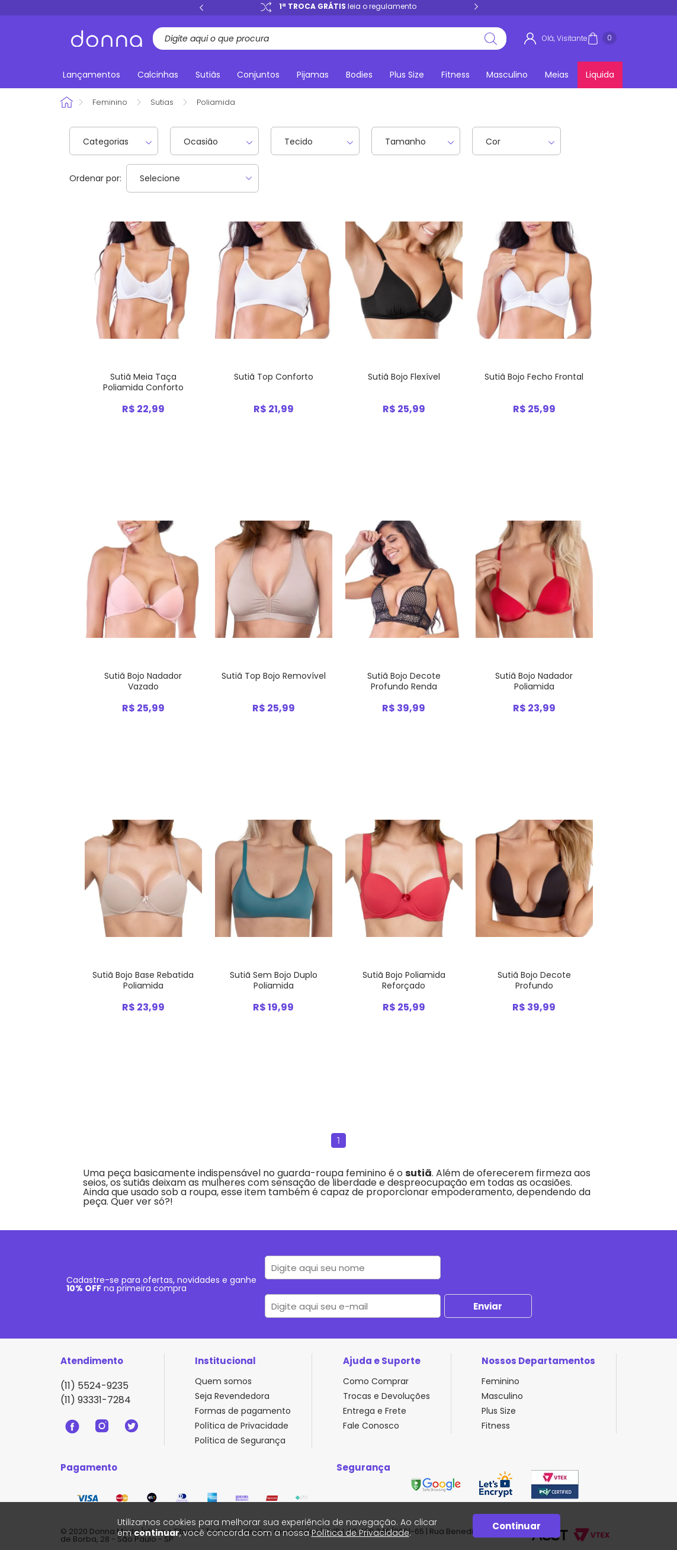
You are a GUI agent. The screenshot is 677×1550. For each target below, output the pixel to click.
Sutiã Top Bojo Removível (274, 676)
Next (476, 7)
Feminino (109, 102)
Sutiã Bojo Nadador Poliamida (534, 681)
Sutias (162, 102)
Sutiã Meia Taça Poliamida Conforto (143, 382)
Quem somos (223, 1381)
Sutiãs (207, 75)
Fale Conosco (371, 1426)
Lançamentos (91, 75)
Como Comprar (376, 1381)
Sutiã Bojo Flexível (404, 377)
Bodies (359, 75)
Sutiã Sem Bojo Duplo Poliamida (273, 980)
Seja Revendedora (232, 1396)
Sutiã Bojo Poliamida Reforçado (403, 980)
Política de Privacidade (241, 1426)
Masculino (507, 75)
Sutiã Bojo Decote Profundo (534, 980)
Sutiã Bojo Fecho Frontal (534, 377)
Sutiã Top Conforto (273, 377)
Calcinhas (157, 75)
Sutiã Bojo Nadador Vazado (143, 681)
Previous (201, 7)
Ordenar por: (95, 178)
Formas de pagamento (243, 1411)
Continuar (516, 1526)
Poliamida (216, 102)
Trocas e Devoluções (386, 1396)
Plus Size (407, 75)
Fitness (455, 75)
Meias (557, 75)
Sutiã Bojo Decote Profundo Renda (404, 681)
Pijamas (313, 75)
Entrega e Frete (374, 1411)
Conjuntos (258, 75)
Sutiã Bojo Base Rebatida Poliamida (143, 980)
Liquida (600, 75)
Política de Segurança (240, 1440)
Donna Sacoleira (67, 102)
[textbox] (325, 38)
